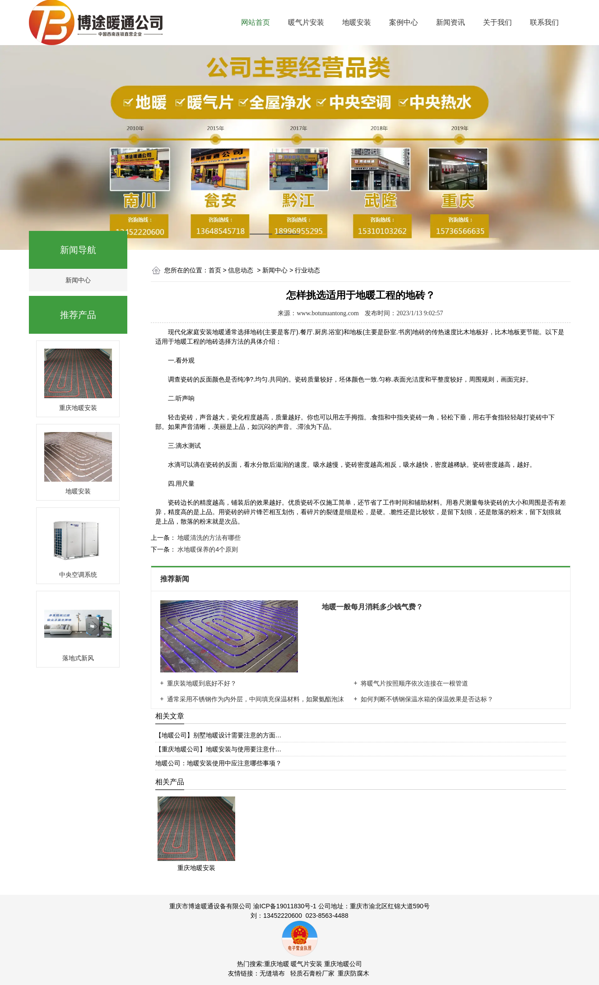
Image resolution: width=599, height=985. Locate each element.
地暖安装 (356, 22)
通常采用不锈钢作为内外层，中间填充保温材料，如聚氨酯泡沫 (255, 699)
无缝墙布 (272, 973)
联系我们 (544, 22)
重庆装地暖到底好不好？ (202, 683)
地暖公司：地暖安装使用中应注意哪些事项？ (218, 763)
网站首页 (255, 22)
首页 (215, 270)
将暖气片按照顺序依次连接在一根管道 (414, 683)
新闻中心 (78, 280)
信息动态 (240, 270)
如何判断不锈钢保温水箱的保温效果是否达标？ (427, 699)
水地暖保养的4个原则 (207, 549)
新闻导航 (78, 250)
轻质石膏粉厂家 (312, 973)
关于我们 (497, 22)
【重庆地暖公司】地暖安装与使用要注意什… (218, 749)
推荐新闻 (175, 579)
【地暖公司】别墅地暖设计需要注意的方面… (218, 735)
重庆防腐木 (353, 973)
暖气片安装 (306, 22)
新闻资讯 (450, 22)
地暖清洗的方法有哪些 (208, 537)
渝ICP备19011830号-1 (284, 906)
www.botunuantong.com (328, 313)
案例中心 (403, 22)
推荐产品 (78, 315)
